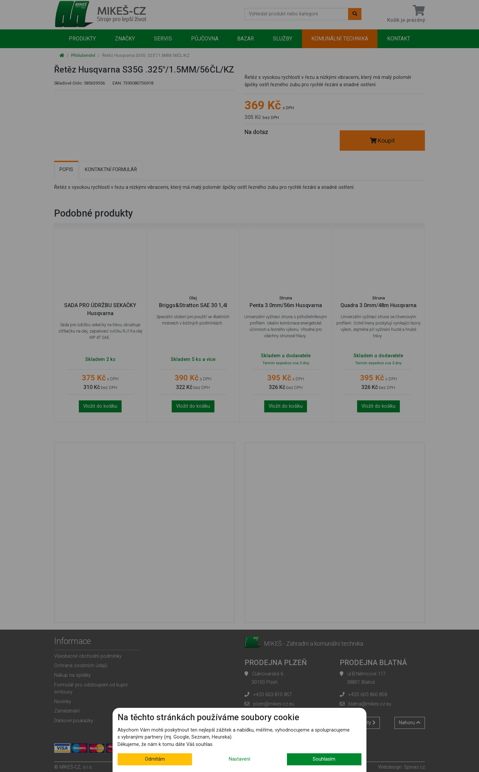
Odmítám (155, 759)
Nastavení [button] (239, 759)
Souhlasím (324, 759)
